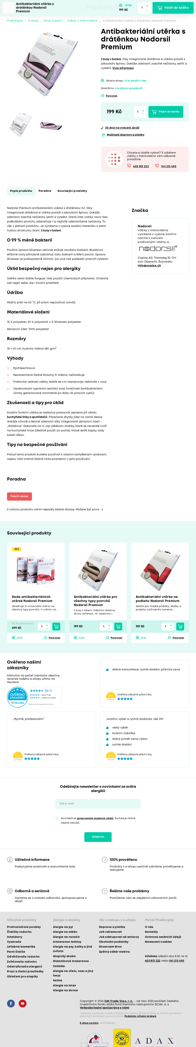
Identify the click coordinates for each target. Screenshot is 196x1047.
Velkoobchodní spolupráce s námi (104, 1008)
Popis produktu (21, 191)
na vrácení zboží (122, 128)
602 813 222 (141, 166)
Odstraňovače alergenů (24, 967)
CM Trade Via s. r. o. (118, 1001)
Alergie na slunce (65, 990)
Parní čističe (16, 952)
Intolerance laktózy (67, 942)
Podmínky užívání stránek (140, 1016)
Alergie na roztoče (66, 937)
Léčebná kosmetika (21, 947)
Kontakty (151, 932)
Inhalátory (14, 937)
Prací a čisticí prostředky (25, 972)
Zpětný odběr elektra (114, 952)
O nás (149, 927)
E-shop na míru (89, 1023)
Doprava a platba (112, 927)
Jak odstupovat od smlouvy (119, 937)
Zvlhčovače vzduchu (22, 962)
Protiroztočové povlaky (24, 927)
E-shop (33, 21)
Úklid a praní (52, 21)
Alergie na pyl (63, 927)
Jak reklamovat (110, 932)
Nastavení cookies (158, 942)
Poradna (45, 191)
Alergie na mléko (65, 932)
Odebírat (98, 837)
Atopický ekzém (64, 956)
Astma (57, 981)
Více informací (123, 68)
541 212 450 (168, 166)
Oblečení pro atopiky (22, 977)
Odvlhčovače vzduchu (23, 957)
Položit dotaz (20, 496)
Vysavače (14, 942)
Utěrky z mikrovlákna (82, 21)
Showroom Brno (110, 947)
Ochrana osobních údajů (163, 937)
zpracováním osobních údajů (95, 819)
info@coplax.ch (149, 266)
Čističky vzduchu (19, 932)
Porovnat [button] (111, 96)
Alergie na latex (64, 986)
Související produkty (72, 191)
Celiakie (59, 966)
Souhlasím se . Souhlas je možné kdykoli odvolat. (98, 821)
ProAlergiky (15, 21)
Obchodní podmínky (114, 942)
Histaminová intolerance (71, 961)
